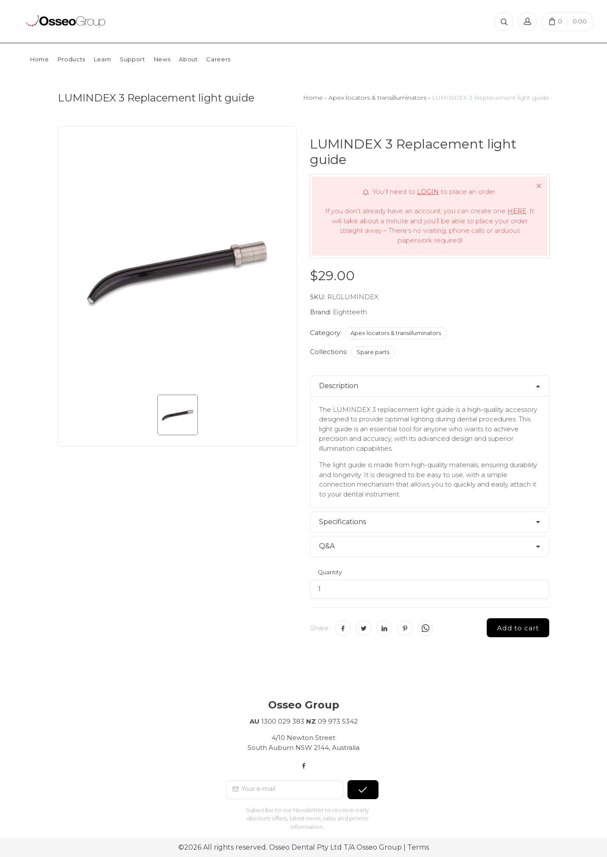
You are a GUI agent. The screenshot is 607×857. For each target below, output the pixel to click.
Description (338, 386)
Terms (418, 847)
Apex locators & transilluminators (377, 97)
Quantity (330, 572)
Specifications (342, 522)
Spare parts (373, 351)
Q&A (327, 546)
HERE (516, 211)
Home (313, 97)
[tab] (429, 386)
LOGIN (428, 191)
